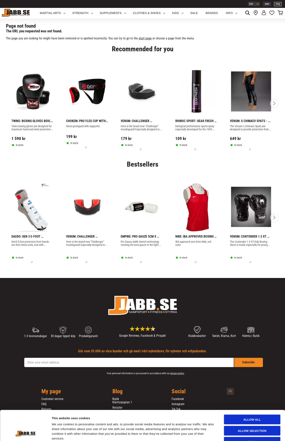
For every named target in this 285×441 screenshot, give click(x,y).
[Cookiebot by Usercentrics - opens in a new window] (25, 433)
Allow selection (252, 405)
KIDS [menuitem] (175, 13)
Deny (252, 416)
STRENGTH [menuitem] (80, 13)
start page (145, 38)
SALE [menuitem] (194, 13)
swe (267, 4)
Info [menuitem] (229, 13)
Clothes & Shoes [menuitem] (147, 13)
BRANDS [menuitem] (212, 13)
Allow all (252, 393)
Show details (207, 433)
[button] (271, 13)
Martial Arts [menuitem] (50, 13)
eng (278, 4)
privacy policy (177, 373)
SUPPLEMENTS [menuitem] (111, 13)
